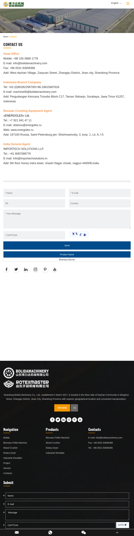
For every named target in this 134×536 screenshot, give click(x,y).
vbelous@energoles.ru (27, 125)
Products (52, 429)
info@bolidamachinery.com (30, 63)
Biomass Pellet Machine (15, 442)
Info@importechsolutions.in (30, 158)
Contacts (13, 36)
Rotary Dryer (9, 453)
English (116, 3)
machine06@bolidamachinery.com (34, 91)
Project (6, 463)
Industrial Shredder (12, 458)
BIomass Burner (67, 259)
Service (7, 468)
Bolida (6, 437)
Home (5, 36)
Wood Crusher (10, 448)
